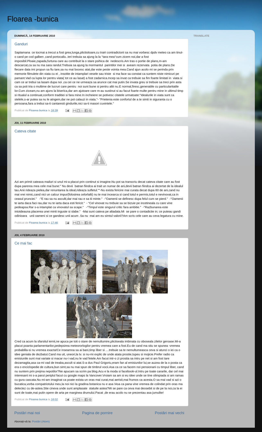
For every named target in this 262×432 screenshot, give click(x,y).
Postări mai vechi (169, 413)
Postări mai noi (27, 413)
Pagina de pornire (97, 413)
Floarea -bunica (32, 19)
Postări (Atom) (41, 421)
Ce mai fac (23, 243)
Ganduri (21, 44)
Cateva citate (25, 131)
